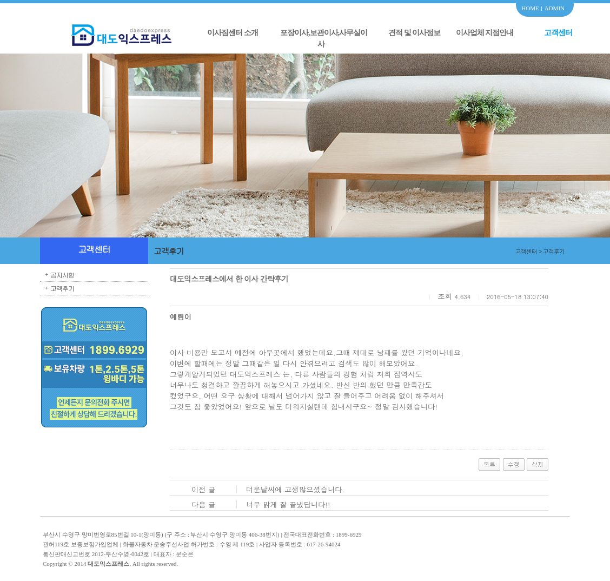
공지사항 (62, 274)
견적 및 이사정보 (414, 33)
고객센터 (558, 33)
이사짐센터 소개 (232, 33)
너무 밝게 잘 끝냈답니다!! (288, 504)
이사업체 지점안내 (485, 33)
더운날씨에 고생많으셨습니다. (295, 489)
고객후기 (62, 288)
